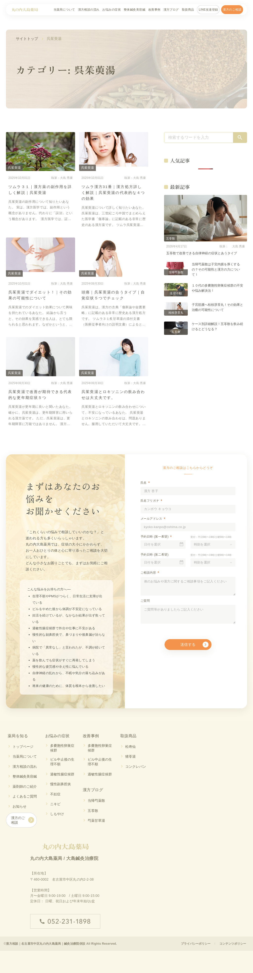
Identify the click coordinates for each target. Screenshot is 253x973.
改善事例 (154, 9)
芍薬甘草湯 (96, 821)
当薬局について (64, 9)
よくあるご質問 (25, 797)
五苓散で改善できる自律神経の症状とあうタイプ (201, 253)
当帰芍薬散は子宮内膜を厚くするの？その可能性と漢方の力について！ (216, 269)
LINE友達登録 (208, 9)
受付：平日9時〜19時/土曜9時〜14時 (211, 537)
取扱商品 (188, 9)
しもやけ (57, 814)
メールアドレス (151, 518)
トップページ (23, 747)
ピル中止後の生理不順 (62, 761)
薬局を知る (18, 736)
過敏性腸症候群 (62, 774)
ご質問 (145, 600)
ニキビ (55, 804)
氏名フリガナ (150, 500)
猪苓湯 (130, 756)
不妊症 (55, 794)
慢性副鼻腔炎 (60, 784)
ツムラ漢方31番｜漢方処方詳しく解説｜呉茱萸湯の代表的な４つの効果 (114, 193)
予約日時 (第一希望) (155, 536)
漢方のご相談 (232, 9)
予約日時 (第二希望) (155, 554)
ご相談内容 (148, 572)
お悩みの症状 (111, 9)
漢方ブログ (171, 9)
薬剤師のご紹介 (25, 786)
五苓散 (93, 811)
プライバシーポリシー (195, 944)
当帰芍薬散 (96, 801)
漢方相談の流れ (89, 9)
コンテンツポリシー (232, 944)
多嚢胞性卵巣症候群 (62, 748)
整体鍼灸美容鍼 (134, 9)
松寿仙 (130, 747)
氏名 (144, 482)
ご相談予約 (223, 962)
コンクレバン (135, 766)
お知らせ (19, 806)
